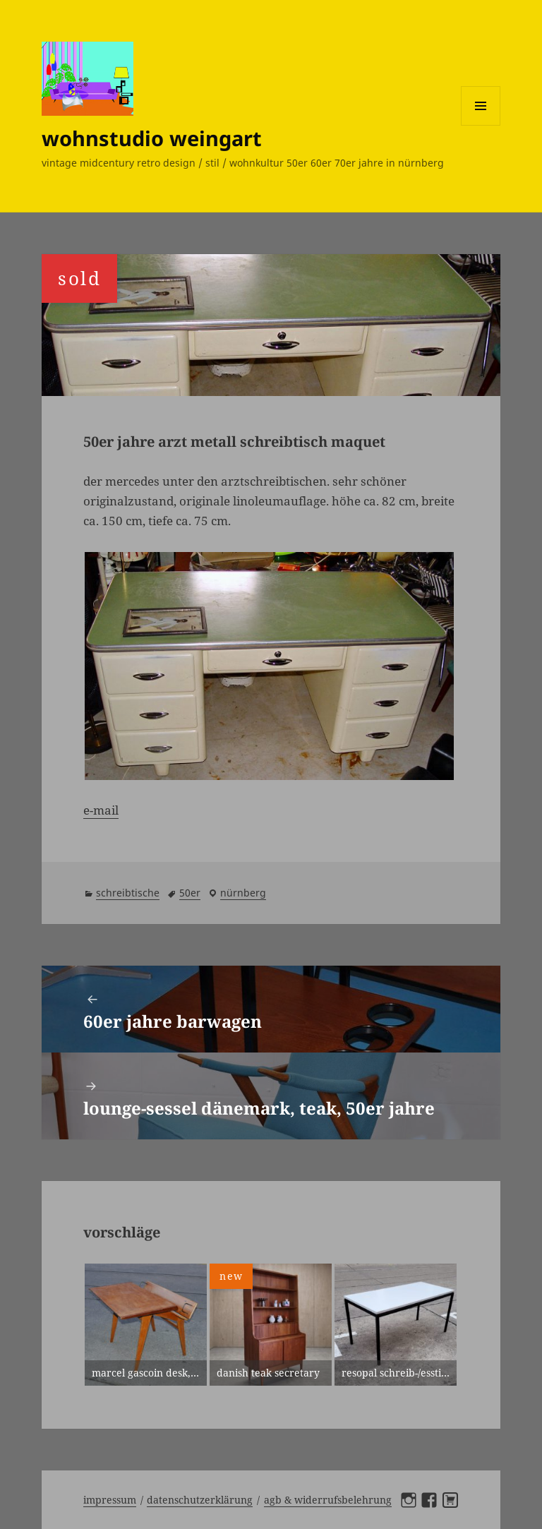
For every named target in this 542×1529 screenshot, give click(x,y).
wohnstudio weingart (152, 138)
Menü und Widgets (481, 125)
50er (189, 892)
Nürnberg (243, 892)
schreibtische (127, 892)
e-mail (101, 810)
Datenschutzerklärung (200, 1499)
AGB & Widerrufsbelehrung (328, 1499)
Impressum (109, 1499)
